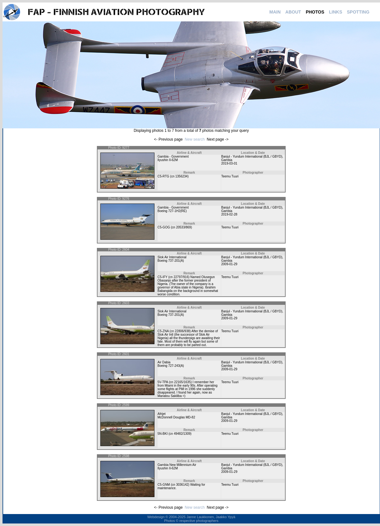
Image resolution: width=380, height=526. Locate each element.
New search (194, 139)
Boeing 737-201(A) (171, 260)
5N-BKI (163, 433)
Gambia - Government (173, 156)
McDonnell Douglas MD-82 (176, 417)
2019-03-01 (229, 163)
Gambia (226, 160)
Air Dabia (164, 362)
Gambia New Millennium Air (177, 465)
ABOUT (293, 11)
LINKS (335, 11)
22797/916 (181, 277)
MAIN (275, 11)
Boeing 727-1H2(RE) (172, 211)
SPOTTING (358, 11)
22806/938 (182, 331)
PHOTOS (315, 11)
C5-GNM (164, 484)
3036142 (182, 484)
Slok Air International (172, 257)
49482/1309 (182, 433)
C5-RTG (163, 176)
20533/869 (183, 227)
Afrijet (162, 414)
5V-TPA (163, 382)
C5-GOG (164, 227)
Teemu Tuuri (229, 176)
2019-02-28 (229, 214)
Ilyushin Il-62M (168, 160)
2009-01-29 (229, 264)
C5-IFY (163, 277)
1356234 (181, 176)
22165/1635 (182, 382)
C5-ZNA (163, 331)
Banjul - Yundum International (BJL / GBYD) (251, 156)
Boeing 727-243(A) (171, 365)
